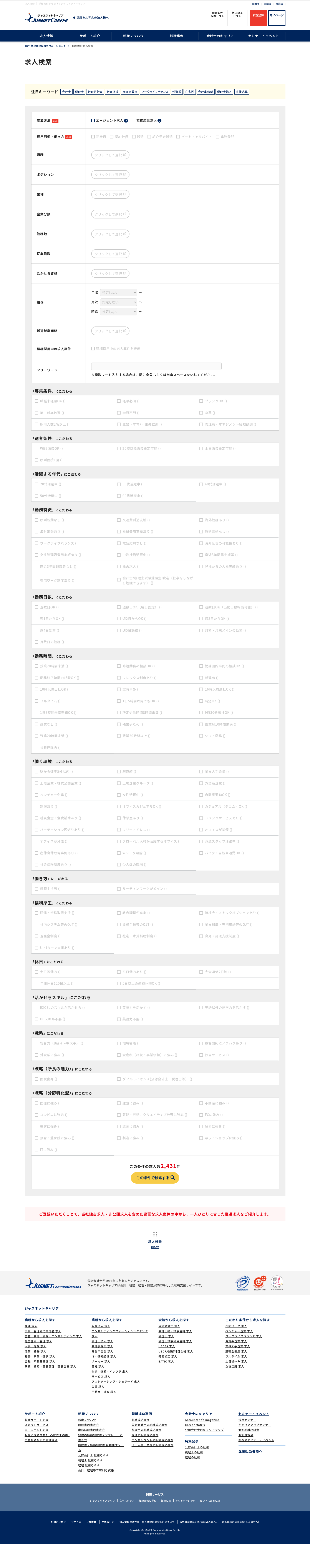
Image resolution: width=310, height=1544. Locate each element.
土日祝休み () (50, 971)
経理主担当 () (50, 888)
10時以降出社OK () (55, 689)
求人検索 (155, 1244)
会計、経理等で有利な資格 (96, 1470)
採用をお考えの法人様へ (92, 17)
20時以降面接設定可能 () (142, 448)
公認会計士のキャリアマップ (204, 1430)
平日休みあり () (135, 971)
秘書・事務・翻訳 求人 (40, 1356)
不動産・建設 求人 (104, 1392)
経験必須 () (131, 401)
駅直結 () (129, 771)
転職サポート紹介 (37, 1420)
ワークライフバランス (154, 92)
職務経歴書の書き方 (91, 1430)
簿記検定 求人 (168, 1356)
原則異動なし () (217, 531)
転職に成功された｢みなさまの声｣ (47, 1435)
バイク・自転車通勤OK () (224, 853)
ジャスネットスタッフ (102, 1500)
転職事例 (177, 35)
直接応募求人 (149, 120)
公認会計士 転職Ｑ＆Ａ (93, 1455)
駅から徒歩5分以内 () (56, 771)
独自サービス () (217, 1055)
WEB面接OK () (51, 448)
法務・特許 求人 (35, 1351)
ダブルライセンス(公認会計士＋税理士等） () (157, 1079)
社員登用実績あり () (138, 531)
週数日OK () (49, 607)
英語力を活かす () (136, 1007)
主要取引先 (108, 1522)
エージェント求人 (112, 120)
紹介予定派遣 (162, 136)
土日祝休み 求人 (236, 1361)
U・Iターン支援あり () (57, 947)
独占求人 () (131, 566)
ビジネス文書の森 (210, 1500)
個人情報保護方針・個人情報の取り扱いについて (146, 1522)
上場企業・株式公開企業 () (60, 783)
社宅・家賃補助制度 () (140, 936)
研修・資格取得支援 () (57, 912)
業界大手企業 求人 (237, 1346)
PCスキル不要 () (52, 1019)
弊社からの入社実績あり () (225, 566)
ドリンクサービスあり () (224, 818)
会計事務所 (205, 92)
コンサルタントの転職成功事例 (153, 1440)
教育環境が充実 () (136, 912)
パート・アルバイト (196, 136)
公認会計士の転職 (197, 1447)
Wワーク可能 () (134, 853)
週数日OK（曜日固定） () (142, 607)
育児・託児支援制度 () (222, 936)
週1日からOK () (52, 618)
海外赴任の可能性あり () (224, 543)
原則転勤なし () (52, 520)
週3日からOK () (217, 618)
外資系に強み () (52, 1055)
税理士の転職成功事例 (147, 1430)
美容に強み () (50, 1126)
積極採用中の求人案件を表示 (118, 348)
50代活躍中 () (50, 495)
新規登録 (258, 15)
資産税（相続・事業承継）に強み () (150, 1055)
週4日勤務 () (50, 630)
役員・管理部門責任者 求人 (43, 1331)
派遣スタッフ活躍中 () (222, 841)
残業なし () (48, 724)
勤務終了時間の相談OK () (60, 677)
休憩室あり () (133, 818)
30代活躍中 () (133, 484)
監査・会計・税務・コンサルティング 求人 (53, 1336)
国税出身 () (48, 1079)
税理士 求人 (166, 1336)
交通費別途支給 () (136, 520)
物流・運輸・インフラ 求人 (110, 1371)
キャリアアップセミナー (255, 1425)
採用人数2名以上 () (55, 424)
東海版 (279, 3)
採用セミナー (248, 1420)
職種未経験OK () (53, 401)
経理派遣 (113, 92)
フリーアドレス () (136, 829)
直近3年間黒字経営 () (221, 554)
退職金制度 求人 (236, 1351)
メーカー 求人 (101, 1361)
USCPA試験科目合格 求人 (176, 1351)
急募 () (210, 412)
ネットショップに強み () (224, 1138)
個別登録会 (246, 1435)
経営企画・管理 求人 (38, 1341)
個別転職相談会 (249, 1430)
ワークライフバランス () (59, 543)
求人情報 (46, 35)
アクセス (76, 1522)
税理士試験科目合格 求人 (175, 1341)
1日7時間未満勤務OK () (58, 712)
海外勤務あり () (217, 520)
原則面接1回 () (51, 460)
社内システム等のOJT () (59, 924)
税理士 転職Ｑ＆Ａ (90, 1460)
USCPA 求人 (167, 1346)
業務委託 (227, 136)
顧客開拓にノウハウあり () (225, 1043)
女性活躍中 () (133, 794)
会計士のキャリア (220, 35)
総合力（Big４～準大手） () (61, 1043)
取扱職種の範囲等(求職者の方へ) (198, 1522)
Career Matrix (195, 1425)
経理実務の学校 (148, 1500)
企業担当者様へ (250, 1451)
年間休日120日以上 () (57, 983)
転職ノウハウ (133, 35)
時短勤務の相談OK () (139, 666)
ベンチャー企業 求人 (239, 1331)
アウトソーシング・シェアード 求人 (116, 1381)
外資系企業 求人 (236, 1341)
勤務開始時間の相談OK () (224, 666)
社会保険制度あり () (55, 864)
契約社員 (121, 136)
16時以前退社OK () (219, 689)
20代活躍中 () (50, 484)
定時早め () (131, 689)
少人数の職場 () (135, 864)
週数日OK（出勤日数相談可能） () (231, 607)
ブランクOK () (216, 401)
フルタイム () (50, 701)
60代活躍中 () (133, 495)
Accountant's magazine (202, 1420)
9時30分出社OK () (219, 712)
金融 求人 (98, 1386)
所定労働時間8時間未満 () (142, 712)
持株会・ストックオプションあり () (232, 912)
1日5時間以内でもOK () (141, 701)
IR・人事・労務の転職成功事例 (153, 1445)
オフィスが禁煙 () (218, 829)
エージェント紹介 (37, 1430)
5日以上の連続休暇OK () (141, 983)
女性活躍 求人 (234, 1366)
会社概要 (91, 1522)
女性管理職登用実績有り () (60, 554)
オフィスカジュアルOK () (142, 806)
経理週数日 (130, 92)
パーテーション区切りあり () (62, 829)
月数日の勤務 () (52, 642)
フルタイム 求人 (236, 1356)
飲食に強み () (133, 1126)
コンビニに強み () (54, 1114)
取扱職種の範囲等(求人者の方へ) (240, 1522)
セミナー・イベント (263, 35)
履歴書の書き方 (88, 1425)
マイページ (277, 15)
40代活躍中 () (215, 484)
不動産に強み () (217, 1103)
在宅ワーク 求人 (236, 1326)
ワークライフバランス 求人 (243, 1336)
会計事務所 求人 (102, 1346)
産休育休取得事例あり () (59, 853)
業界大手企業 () (217, 771)
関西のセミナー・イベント (256, 1440)
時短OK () (212, 701)
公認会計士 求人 (169, 1326)
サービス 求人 (101, 1376)
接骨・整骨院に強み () (57, 1138)
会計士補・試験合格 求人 (175, 1331)
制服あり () (48, 806)
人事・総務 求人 (35, 1346)
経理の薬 (166, 1500)
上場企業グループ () (138, 783)
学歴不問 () (131, 412)
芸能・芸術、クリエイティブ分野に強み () (155, 1114)
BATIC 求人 (166, 1361)
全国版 (256, 3)
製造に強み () (133, 1138)
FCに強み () (214, 1114)
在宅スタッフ (126, 1500)
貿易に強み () (215, 1126)
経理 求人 (31, 1326)
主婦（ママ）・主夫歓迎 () (142, 424)
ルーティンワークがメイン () (145, 888)
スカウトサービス (37, 1425)
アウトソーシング (186, 1500)
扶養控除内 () (50, 747)
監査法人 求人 (101, 1326)
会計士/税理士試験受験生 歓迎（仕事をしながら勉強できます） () (158, 580)
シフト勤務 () (215, 735)
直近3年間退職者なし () (58, 566)
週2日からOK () (135, 618)
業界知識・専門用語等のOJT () (229, 924)
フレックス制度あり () (140, 677)
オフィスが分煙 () (54, 841)
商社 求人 (98, 1366)
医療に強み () (50, 1103)
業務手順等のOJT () (138, 924)
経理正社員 (95, 92)
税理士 (79, 92)
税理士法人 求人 (102, 1341)
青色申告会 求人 (102, 1351)
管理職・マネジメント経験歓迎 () (230, 424)
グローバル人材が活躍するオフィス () (152, 841)
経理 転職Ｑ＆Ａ (89, 1465)
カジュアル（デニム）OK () (226, 806)
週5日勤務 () (132, 630)
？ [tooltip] (126, 120)
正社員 (101, 136)
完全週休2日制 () (218, 971)
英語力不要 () (133, 1019)
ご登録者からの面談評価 (41, 1440)
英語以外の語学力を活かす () (227, 1007)
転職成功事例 (141, 1420)
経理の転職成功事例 (145, 1435)
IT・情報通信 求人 (104, 1356)
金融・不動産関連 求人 (40, 1361)
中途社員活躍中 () (136, 554)
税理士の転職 (194, 1452)
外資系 (176, 92)
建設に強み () (133, 1103)
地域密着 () (131, 1043)
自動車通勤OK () (217, 794)
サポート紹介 (90, 35)
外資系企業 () (215, 783)
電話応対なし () (135, 543)
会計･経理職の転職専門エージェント (45, 46)
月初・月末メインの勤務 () (225, 630)
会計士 (66, 92)
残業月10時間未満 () (220, 724)
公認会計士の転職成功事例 (149, 1425)
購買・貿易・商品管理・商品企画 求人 (50, 1366)
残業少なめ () (133, 724)
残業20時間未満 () (54, 666)
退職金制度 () (50, 936)
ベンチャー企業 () (54, 794)
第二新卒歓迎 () (52, 412)
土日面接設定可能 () (220, 448)
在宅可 (189, 92)
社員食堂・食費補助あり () (60, 818)
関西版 (267, 3)
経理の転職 (192, 1457)
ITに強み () (48, 1149)
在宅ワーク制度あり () (57, 580)
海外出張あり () (52, 531)
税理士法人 (224, 92)
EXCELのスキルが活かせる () (62, 1007)
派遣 (140, 136)
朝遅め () (212, 677)
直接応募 (242, 92)
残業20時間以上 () (137, 735)
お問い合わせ (58, 1522)
